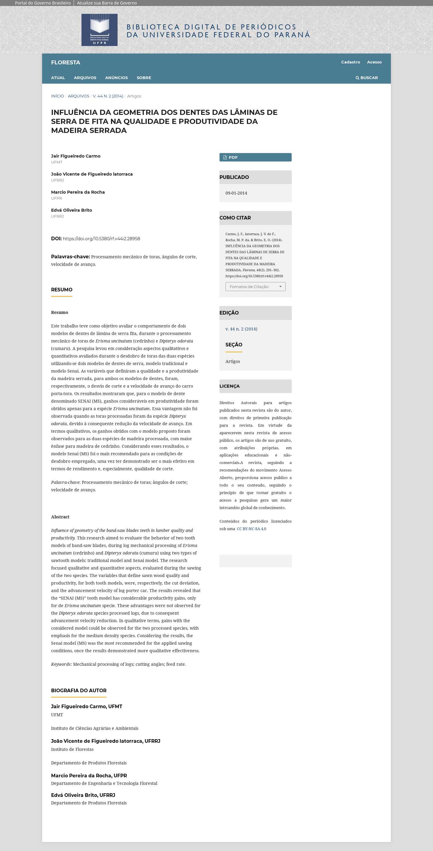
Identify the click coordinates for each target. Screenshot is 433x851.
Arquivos (85, 77)
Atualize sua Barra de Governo (107, 3)
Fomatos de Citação (249, 286)
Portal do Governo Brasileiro (43, 3)
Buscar (367, 77)
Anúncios (116, 77)
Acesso (374, 62)
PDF (233, 157)
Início (57, 96)
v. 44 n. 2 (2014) (108, 96)
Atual (58, 77)
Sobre (144, 77)
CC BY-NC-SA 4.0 (251, 528)
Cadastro (350, 62)
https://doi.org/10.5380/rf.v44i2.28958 (101, 238)
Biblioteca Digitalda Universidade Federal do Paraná (219, 31)
